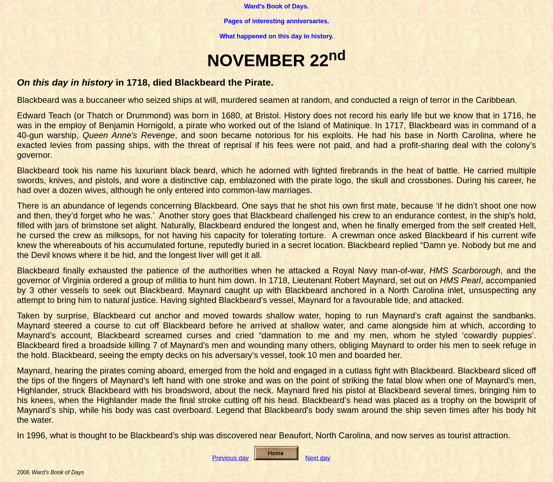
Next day (317, 458)
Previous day (230, 458)
